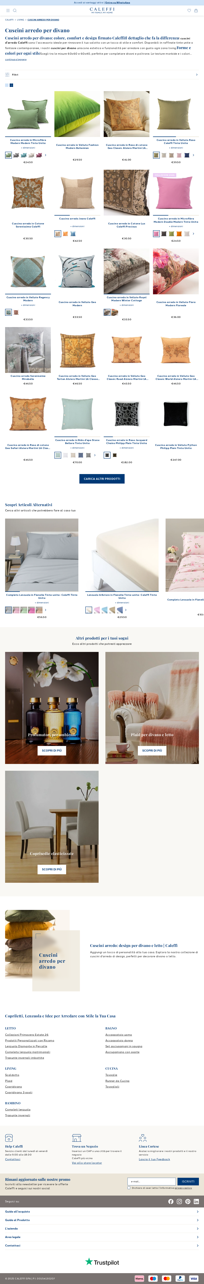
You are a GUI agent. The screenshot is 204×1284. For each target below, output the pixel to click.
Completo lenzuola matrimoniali (27, 1052)
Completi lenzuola (17, 1109)
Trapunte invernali (17, 1115)
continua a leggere (16, 59)
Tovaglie (111, 1075)
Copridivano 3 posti (18, 1092)
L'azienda (11, 1228)
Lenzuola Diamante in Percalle (26, 1046)
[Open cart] (196, 10)
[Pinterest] (187, 1201)
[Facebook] (170, 1201)
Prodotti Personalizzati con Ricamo (29, 1040)
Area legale (12, 1237)
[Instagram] (179, 1201)
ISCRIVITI (188, 1181)
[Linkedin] (196, 1201)
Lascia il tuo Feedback (154, 1159)
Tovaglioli (112, 1086)
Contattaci (12, 1159)
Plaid (8, 1081)
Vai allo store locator (87, 1163)
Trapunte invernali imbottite (24, 1057)
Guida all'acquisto (17, 1211)
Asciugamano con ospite (122, 1052)
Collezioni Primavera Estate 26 (26, 1034)
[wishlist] (189, 10)
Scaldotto (12, 1075)
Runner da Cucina (117, 1081)
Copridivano (13, 1086)
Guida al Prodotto (17, 1220)
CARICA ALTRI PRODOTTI (102, 479)
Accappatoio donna (119, 1040)
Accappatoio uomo (118, 1034)
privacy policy (183, 1188)
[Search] (15, 10)
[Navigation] (8, 10)
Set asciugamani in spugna (123, 1046)
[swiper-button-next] (45, 155)
